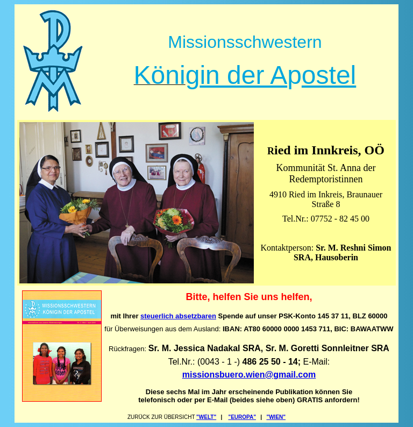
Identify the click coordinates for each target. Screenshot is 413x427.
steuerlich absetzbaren (178, 316)
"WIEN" (276, 417)
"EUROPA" (242, 417)
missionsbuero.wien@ (227, 374)
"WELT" (206, 417)
